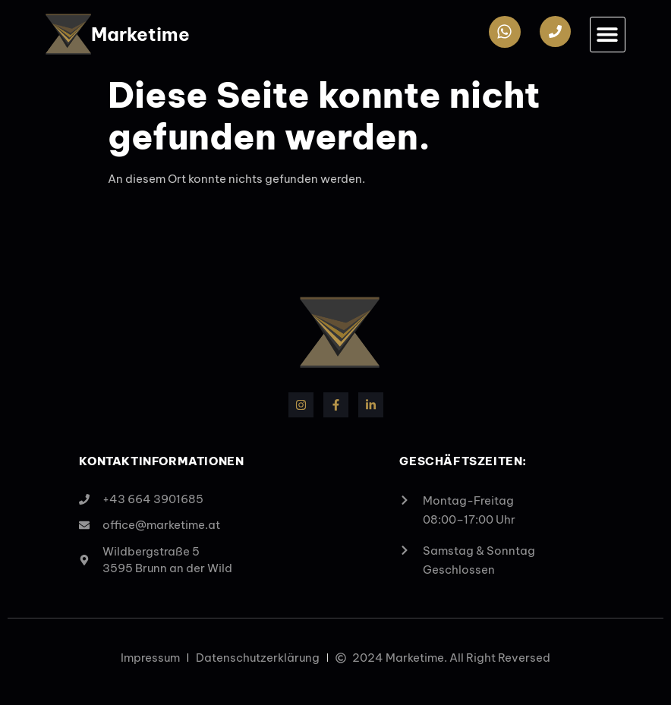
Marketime (140, 34)
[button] (607, 34)
